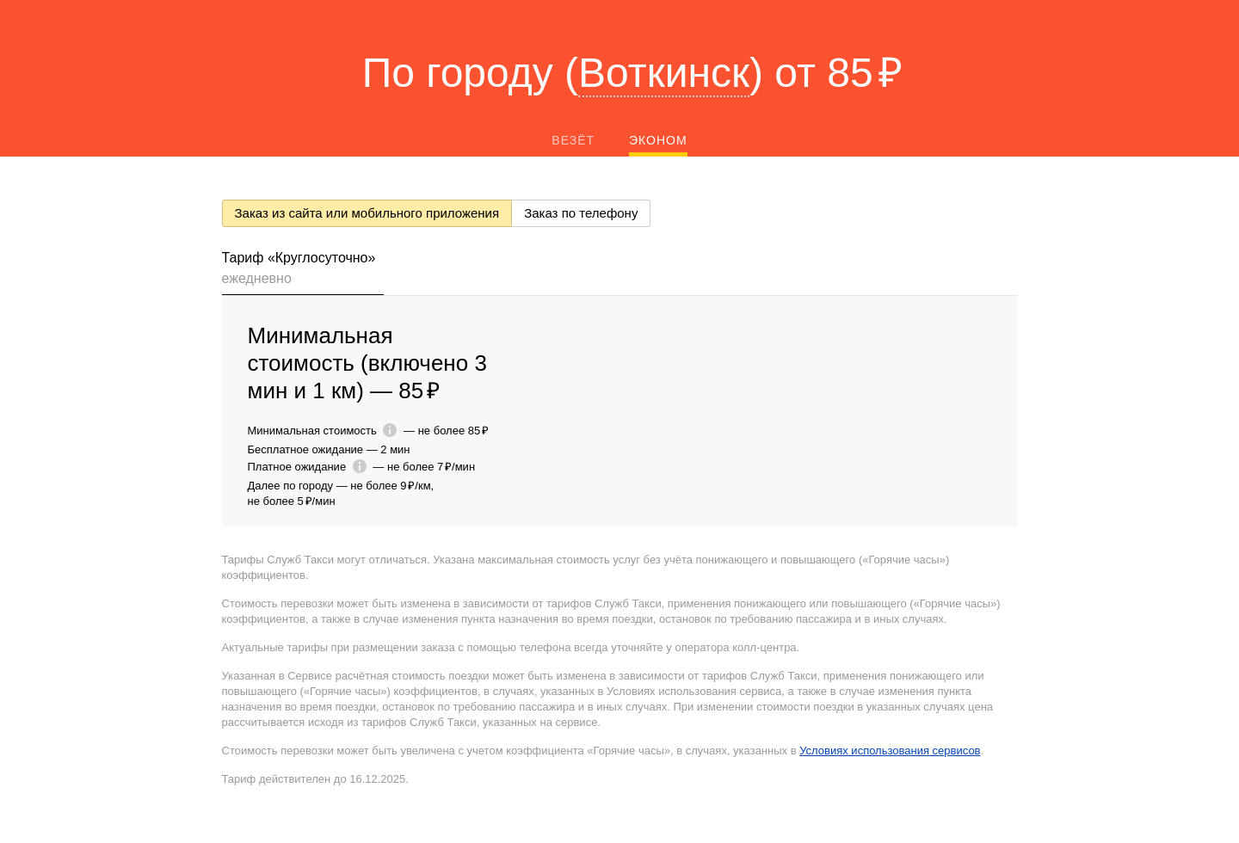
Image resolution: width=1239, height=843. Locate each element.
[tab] (303, 271)
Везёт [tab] (573, 140)
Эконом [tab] (658, 140)
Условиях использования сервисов (889, 750)
